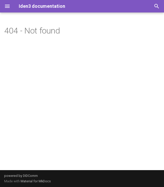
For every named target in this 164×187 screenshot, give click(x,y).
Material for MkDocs (36, 181)
